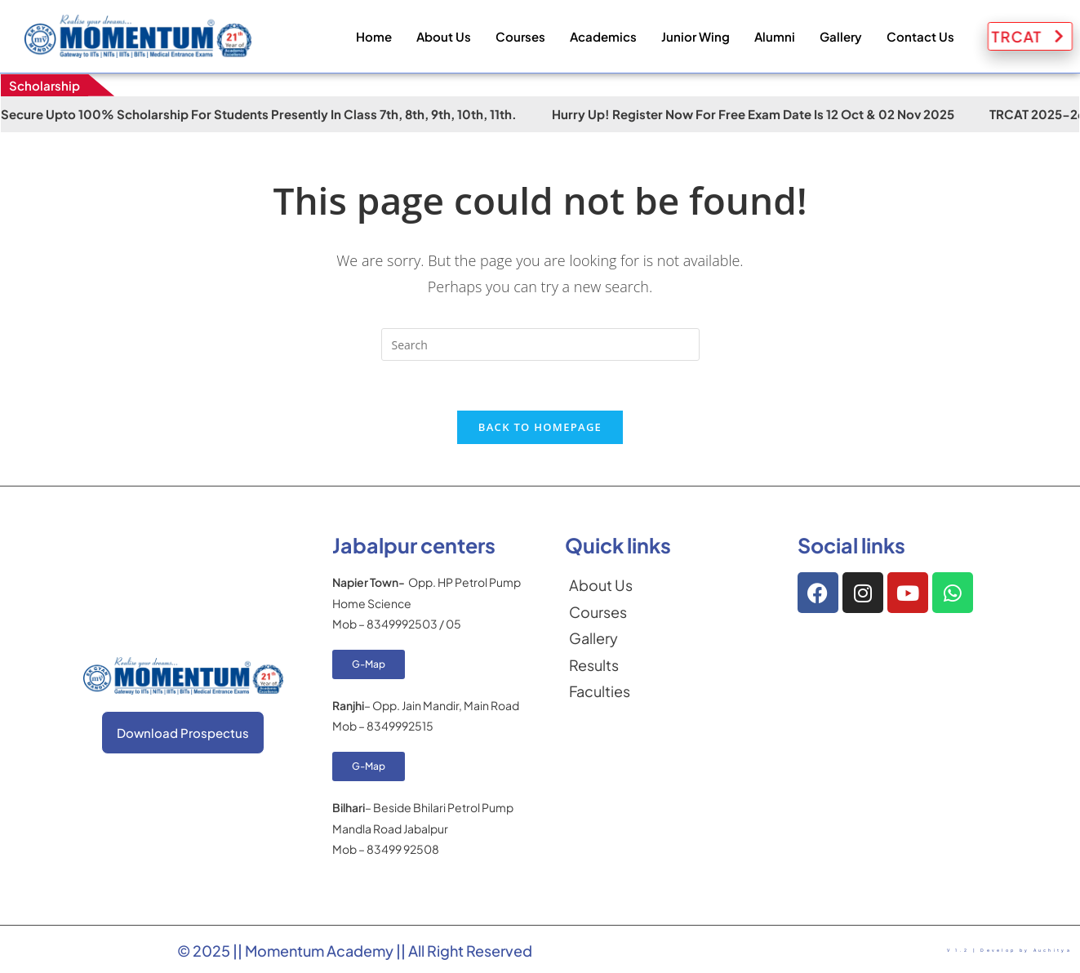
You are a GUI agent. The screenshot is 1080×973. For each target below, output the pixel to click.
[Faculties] (665, 691)
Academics (603, 36)
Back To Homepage (540, 427)
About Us (443, 36)
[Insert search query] (540, 344)
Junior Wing (695, 36)
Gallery (841, 36)
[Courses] (665, 612)
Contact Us (920, 36)
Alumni (774, 36)
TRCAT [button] (1036, 36)
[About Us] (665, 585)
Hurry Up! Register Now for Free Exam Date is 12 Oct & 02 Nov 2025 (771, 114)
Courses (520, 36)
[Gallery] (665, 638)
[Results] (665, 665)
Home (374, 36)
